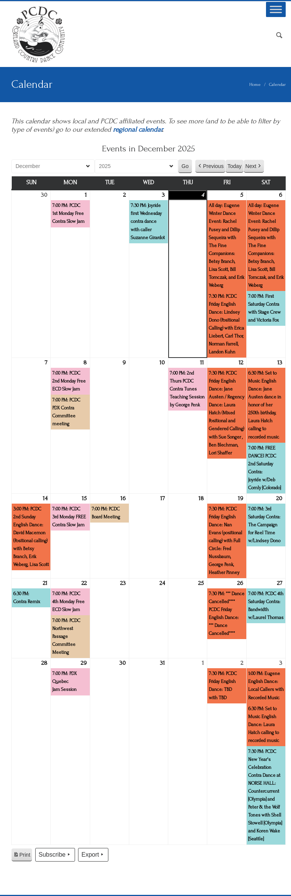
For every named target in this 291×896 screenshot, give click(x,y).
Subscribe (55, 855)
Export (93, 855)
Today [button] (234, 166)
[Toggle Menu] (276, 9)
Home (255, 84)
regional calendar (137, 130)
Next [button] (254, 166)
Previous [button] (210, 166)
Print (21, 856)
